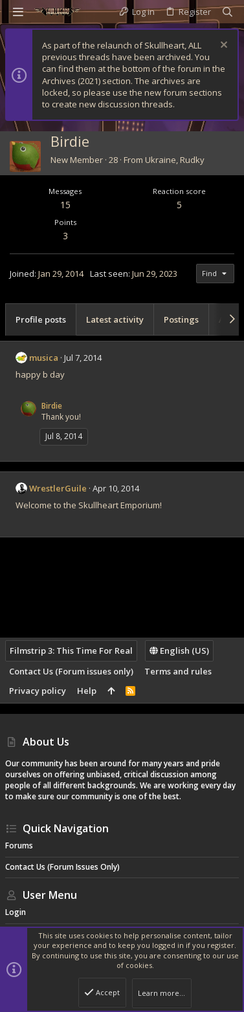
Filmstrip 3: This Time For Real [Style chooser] (71, 650)
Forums (19, 845)
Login (15, 912)
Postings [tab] (181, 319)
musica (43, 357)
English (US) (179, 650)
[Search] (227, 12)
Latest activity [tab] (115, 319)
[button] (18, 11)
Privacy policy (37, 690)
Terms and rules (178, 671)
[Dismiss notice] (222, 46)
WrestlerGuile (58, 488)
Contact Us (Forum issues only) (71, 671)
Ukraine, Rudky (175, 160)
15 (65, 205)
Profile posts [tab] (41, 319)
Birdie (51, 405)
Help (86, 690)
